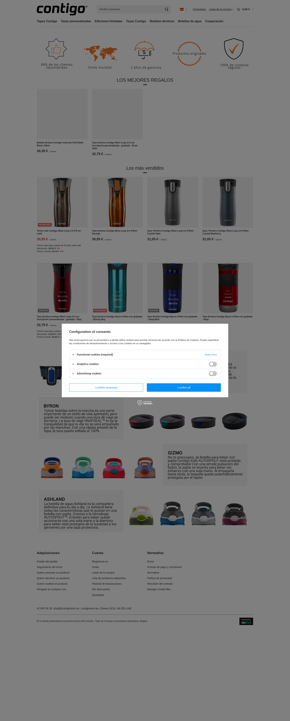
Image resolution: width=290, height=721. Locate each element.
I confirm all (183, 387)
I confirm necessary (106, 387)
